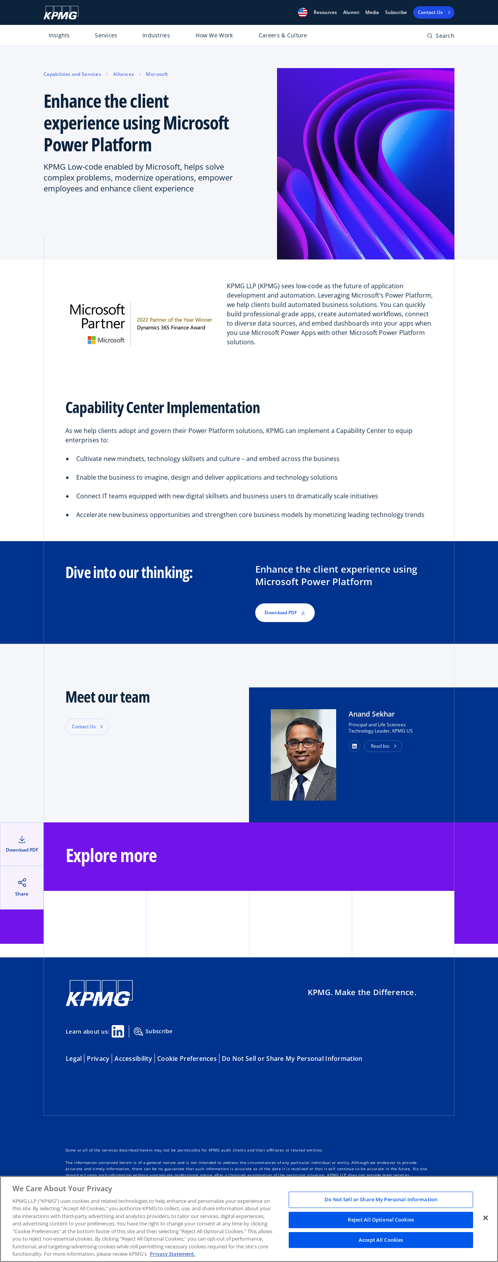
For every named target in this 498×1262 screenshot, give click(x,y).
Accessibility (133, 1058)
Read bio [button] (380, 746)
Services (106, 35)
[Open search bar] (440, 37)
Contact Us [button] (84, 726)
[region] (249, 1219)
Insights (59, 35)
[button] (302, 12)
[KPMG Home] (61, 12)
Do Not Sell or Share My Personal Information (292, 1058)
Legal (74, 1058)
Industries (156, 35)
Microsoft (157, 74)
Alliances (123, 74)
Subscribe (396, 12)
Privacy (98, 1058)
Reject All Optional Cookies (381, 1219)
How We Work (214, 35)
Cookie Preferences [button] (187, 1058)
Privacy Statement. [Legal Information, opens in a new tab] (172, 1253)
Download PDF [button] (285, 612)
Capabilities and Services (72, 74)
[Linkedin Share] (118, 1031)
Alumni (351, 12)
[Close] (485, 1218)
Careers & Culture (283, 35)
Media (372, 12)
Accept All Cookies (381, 1239)
